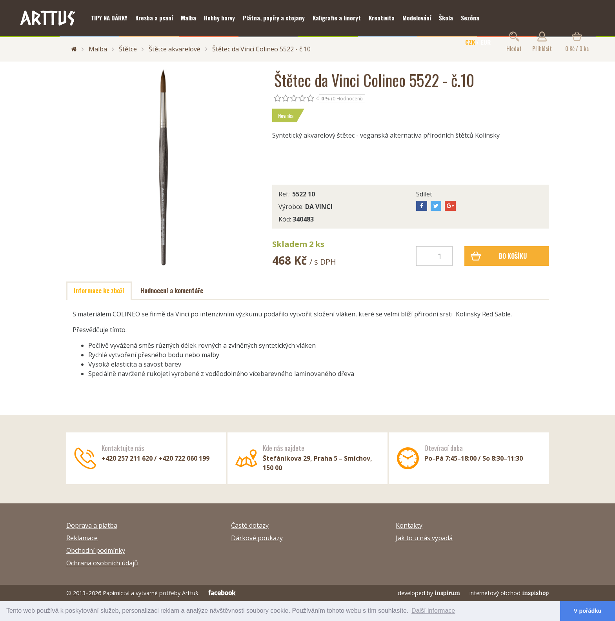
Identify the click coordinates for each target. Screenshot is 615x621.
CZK (470, 42)
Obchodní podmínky (95, 550)
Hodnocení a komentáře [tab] (171, 290)
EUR (486, 42)
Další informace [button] (433, 610)
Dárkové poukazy (257, 538)
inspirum (447, 593)
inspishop (535, 593)
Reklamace (82, 538)
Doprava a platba (91, 525)
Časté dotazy (250, 525)
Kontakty (409, 525)
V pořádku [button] (587, 611)
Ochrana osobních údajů (102, 563)
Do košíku (499, 256)
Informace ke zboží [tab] (99, 290)
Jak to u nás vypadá (424, 538)
